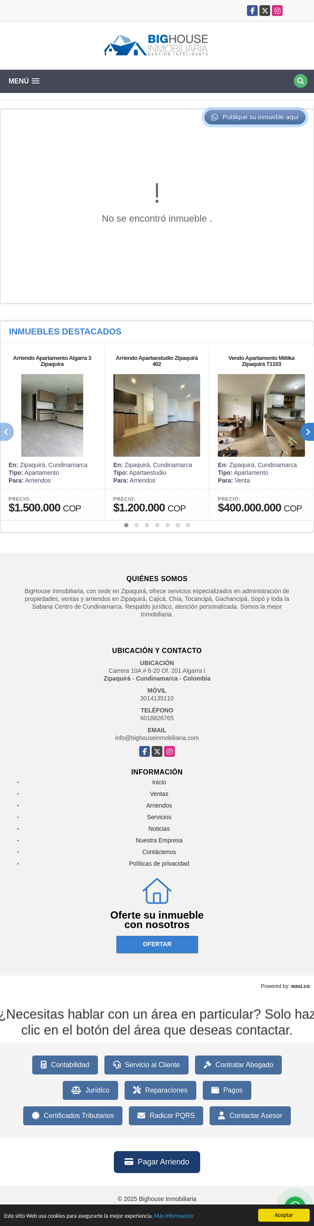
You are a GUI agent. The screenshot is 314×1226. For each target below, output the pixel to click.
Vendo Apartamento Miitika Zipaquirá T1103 (262, 361)
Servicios (159, 817)
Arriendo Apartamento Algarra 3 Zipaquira (52, 361)
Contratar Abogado (238, 1065)
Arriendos (159, 805)
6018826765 (157, 718)
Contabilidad (65, 1065)
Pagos (227, 1090)
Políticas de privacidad (159, 863)
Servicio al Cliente (146, 1065)
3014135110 (157, 698)
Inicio (159, 782)
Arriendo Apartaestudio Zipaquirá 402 (157, 361)
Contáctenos (159, 851)
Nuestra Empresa (159, 840)
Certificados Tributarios (73, 1116)
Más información (177, 1216)
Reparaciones (160, 1090)
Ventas (159, 793)
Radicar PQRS (166, 1116)
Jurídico (90, 1090)
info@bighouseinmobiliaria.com (157, 737)
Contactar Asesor (250, 1116)
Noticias (159, 828)
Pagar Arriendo (157, 1162)
